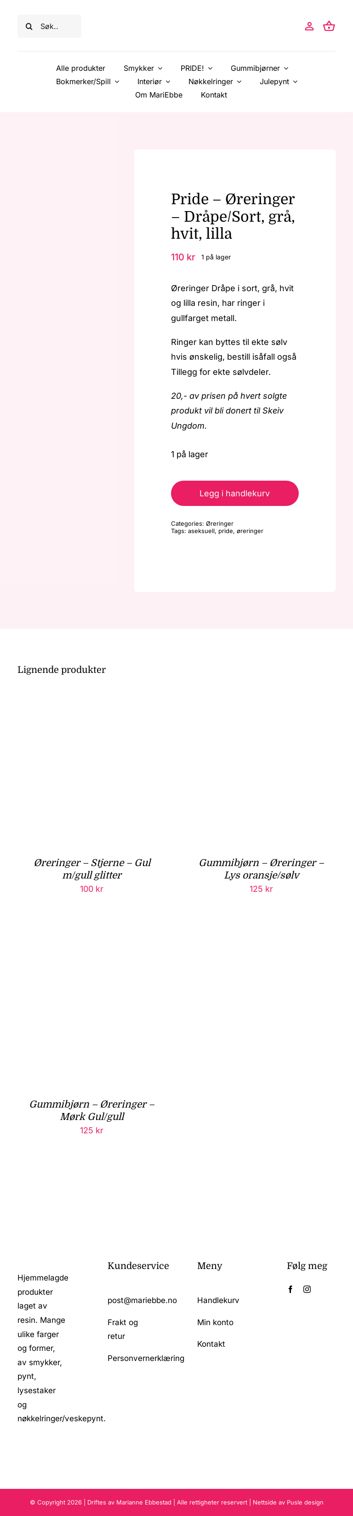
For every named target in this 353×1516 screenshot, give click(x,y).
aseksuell (201, 530)
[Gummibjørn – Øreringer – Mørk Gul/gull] (91, 943)
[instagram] (307, 1289)
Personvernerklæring (146, 1358)
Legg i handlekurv (234, 493)
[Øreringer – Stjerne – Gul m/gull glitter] (91, 701)
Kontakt (211, 1344)
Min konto (215, 1322)
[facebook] (290, 1289)
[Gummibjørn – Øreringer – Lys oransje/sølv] (261, 701)
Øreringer (219, 523)
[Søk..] (49, 26)
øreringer (250, 530)
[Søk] (28, 26)
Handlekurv (218, 1300)
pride (225, 530)
